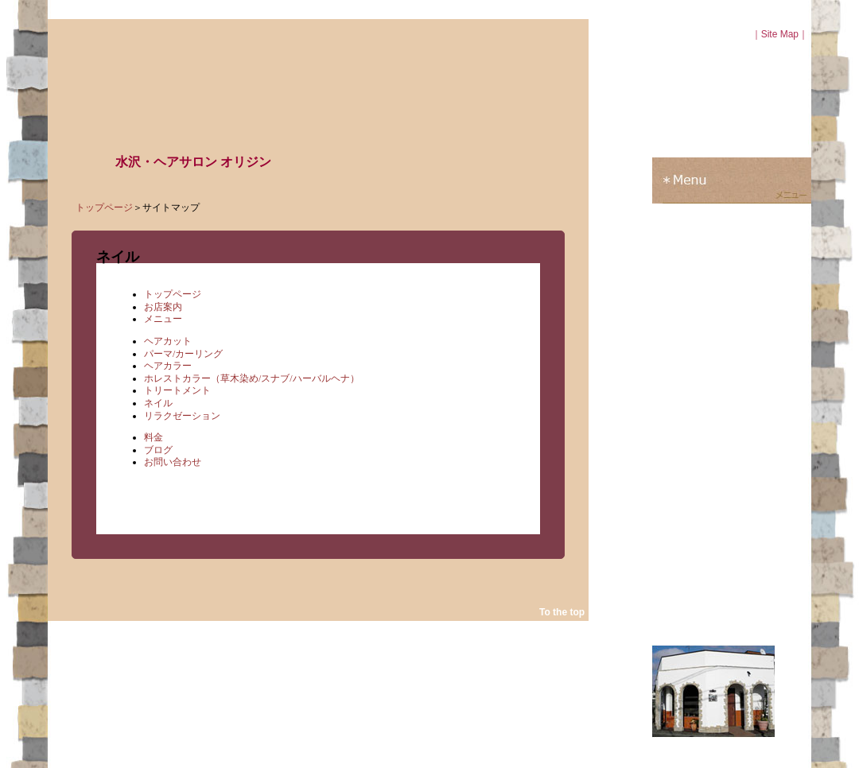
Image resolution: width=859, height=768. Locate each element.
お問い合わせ (172, 461)
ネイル (158, 403)
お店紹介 (731, 134)
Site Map (780, 34)
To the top (562, 612)
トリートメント (177, 390)
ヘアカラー (168, 365)
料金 (153, 437)
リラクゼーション (182, 415)
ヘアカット (168, 341)
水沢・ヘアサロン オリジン (193, 162)
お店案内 (163, 306)
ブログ (158, 450)
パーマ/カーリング (183, 353)
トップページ (104, 207)
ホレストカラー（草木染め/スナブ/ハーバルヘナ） (252, 378)
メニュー (163, 318)
